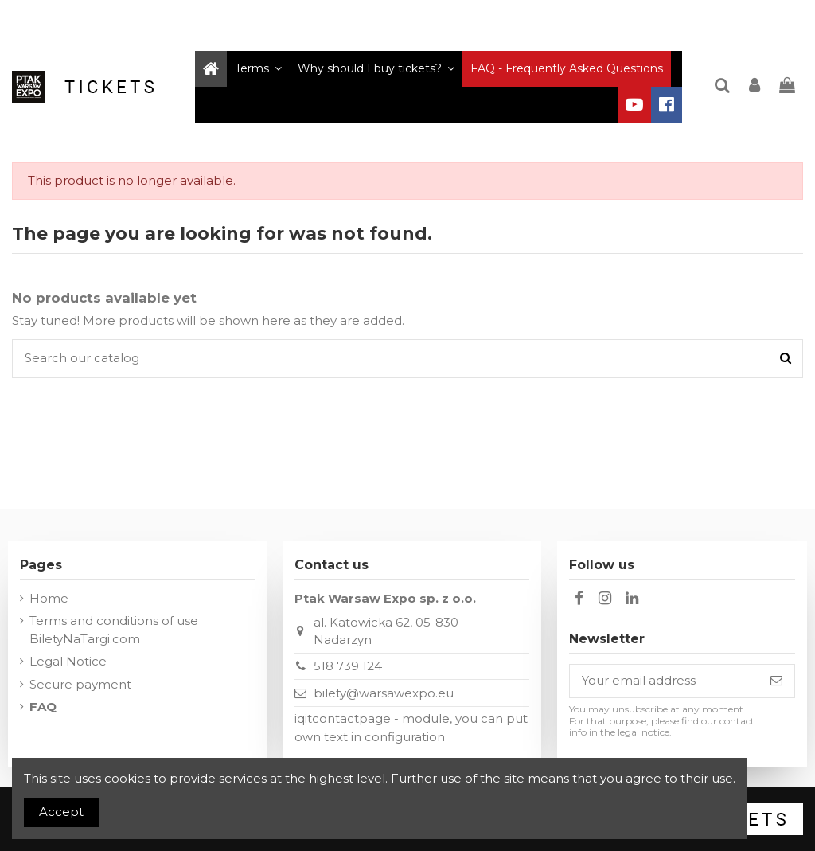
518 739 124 (348, 665)
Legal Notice (68, 661)
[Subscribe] (776, 681)
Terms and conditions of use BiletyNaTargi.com (113, 629)
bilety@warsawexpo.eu (384, 693)
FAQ (43, 706)
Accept (61, 811)
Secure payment (80, 684)
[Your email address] (664, 681)
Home (48, 598)
